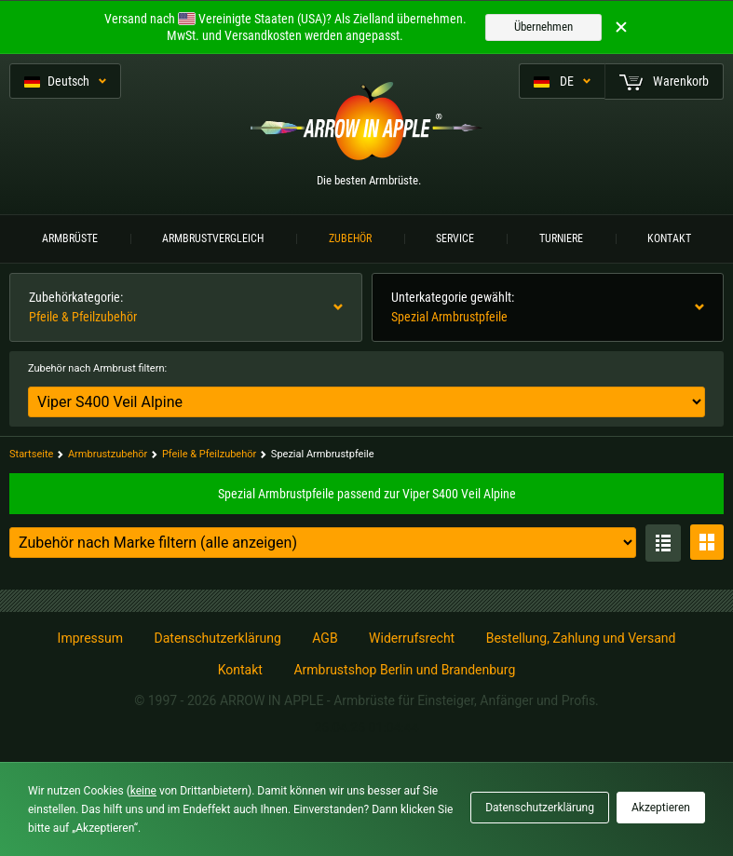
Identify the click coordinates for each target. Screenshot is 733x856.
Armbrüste (70, 238)
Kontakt (669, 238)
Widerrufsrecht (412, 638)
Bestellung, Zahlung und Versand (581, 638)
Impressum (90, 638)
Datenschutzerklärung (218, 638)
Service (455, 238)
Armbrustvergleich (213, 238)
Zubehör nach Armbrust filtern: (97, 368)
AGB (324, 638)
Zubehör (350, 238)
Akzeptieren (660, 807)
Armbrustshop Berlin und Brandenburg (404, 669)
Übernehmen (543, 27)
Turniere (561, 238)
